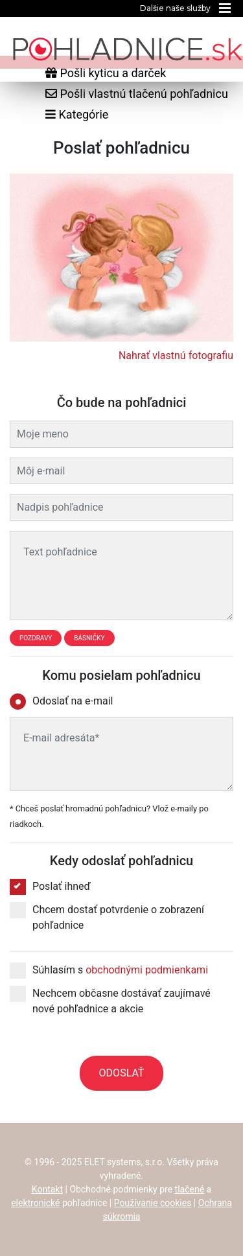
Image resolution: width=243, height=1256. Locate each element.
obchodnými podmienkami (147, 970)
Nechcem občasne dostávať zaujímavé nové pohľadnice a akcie (110, 1000)
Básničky (89, 638)
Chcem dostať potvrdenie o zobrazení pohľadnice (107, 916)
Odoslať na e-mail (65, 701)
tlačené (190, 1189)
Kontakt (47, 1189)
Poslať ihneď (50, 886)
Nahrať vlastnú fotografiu (176, 355)
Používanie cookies (153, 1203)
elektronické (35, 1203)
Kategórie (76, 114)
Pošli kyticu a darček (105, 73)
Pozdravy (35, 638)
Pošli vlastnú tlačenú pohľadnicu (136, 93)
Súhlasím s (109, 970)
